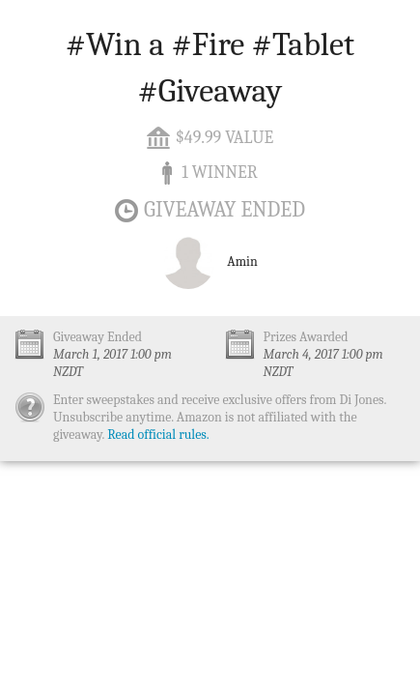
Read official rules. (158, 434)
